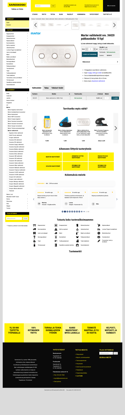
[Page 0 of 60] (62, 211)
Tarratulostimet (10, 68)
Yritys (44, 14)
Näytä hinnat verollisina (90, 6)
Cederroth (8, 96)
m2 (7, 105)
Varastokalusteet (10, 84)
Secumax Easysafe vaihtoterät (16, 147)
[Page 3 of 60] (70, 211)
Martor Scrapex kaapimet (14, 119)
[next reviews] (117, 199)
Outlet (7, 22)
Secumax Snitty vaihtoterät (16, 154)
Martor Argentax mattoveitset (15, 110)
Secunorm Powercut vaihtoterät (17, 170)
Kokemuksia (81, 14)
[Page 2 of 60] (67, 211)
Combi (99, 73)
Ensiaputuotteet (10, 36)
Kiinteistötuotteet (10, 38)
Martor (8, 107)
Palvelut (70, 14)
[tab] (37, 87)
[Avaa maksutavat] (100, 61)
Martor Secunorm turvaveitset (15, 123)
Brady (7, 93)
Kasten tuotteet (10, 100)
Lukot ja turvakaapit (11, 52)
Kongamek (9, 103)
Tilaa (25, 218)
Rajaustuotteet (10, 34)
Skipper (8, 206)
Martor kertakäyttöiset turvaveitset (16, 112)
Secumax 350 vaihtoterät (15, 142)
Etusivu (34, 14)
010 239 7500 (67, 6)
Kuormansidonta (10, 43)
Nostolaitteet (9, 64)
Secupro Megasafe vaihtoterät (16, 186)
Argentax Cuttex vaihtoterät (16, 133)
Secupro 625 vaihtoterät (15, 177)
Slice (7, 203)
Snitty (94, 73)
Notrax (8, 199)
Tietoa (52, 14)
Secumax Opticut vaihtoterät (16, 151)
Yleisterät (11, 191)
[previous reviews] (34, 199)
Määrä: (83, 49)
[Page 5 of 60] (74, 211)
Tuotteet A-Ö (107, 14)
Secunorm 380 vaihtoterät (15, 156)
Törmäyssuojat (10, 80)
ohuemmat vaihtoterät (98, 81)
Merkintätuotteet (10, 59)
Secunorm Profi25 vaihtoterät (16, 172)
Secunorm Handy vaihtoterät (16, 163)
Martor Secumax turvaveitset (15, 121)
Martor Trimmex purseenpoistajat (16, 128)
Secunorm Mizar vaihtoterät (16, 165)
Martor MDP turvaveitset (14, 116)
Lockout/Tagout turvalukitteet (13, 50)
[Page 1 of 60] (65, 211)
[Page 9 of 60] (84, 211)
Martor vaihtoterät (13, 130)
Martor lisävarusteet (13, 114)
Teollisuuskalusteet (11, 73)
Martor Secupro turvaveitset (15, 126)
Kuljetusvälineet (10, 40)
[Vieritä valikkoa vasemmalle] (35, 25)
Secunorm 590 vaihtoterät (15, 160)
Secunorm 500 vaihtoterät (15, 158)
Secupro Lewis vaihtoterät (15, 179)
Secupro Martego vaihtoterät (16, 181)
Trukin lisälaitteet (10, 75)
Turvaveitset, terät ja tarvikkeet (14, 77)
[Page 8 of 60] (82, 211)
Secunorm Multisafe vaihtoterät (17, 167)
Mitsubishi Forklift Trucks (12, 196)
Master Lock (9, 194)
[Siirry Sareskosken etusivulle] (17, 6)
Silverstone (9, 201)
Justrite (8, 98)
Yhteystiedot (94, 14)
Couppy (89, 73)
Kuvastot (8, 25)
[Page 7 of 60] (79, 211)
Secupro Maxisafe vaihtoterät (16, 184)
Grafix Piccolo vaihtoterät (15, 135)
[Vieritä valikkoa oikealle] (114, 25)
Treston (8, 208)
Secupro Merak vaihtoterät (15, 188)
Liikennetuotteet (10, 47)
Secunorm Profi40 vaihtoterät (16, 174)
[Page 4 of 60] (72, 211)
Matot (7, 54)
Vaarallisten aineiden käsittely (13, 82)
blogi (61, 14)
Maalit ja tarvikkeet (11, 57)
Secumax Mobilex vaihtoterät (16, 149)
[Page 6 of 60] (77, 211)
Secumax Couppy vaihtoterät (16, 144)
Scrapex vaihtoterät (14, 137)
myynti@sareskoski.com (70, 5)
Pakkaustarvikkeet (11, 66)
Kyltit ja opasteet (10, 45)
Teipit (7, 71)
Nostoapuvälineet (10, 61)
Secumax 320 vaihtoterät (15, 140)
